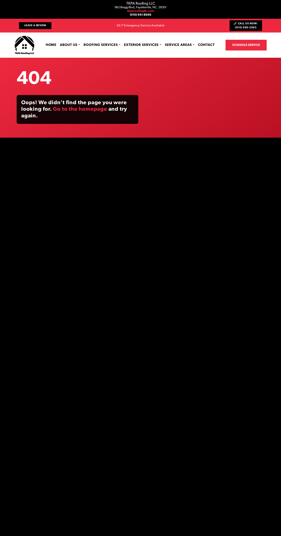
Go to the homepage (80, 109)
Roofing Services (101, 45)
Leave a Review (35, 25)
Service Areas (178, 45)
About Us (68, 45)
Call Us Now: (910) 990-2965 (246, 25)
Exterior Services (141, 45)
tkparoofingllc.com (140, 11)
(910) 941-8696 (140, 14)
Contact (206, 45)
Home (51, 45)
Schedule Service (246, 45)
